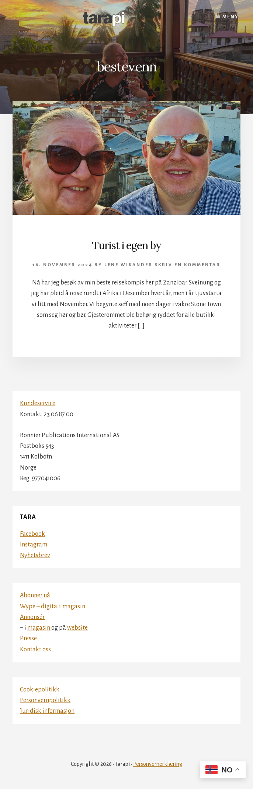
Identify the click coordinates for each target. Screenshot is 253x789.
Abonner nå (35, 595)
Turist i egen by (126, 245)
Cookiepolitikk (39, 689)
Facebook (32, 534)
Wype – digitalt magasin (52, 606)
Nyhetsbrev (35, 555)
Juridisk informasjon (47, 711)
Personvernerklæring (157, 764)
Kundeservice (37, 403)
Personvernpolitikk (45, 700)
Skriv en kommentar (188, 264)
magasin (39, 628)
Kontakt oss (35, 649)
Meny (230, 17)
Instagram (33, 544)
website (77, 628)
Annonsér (32, 617)
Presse (28, 638)
